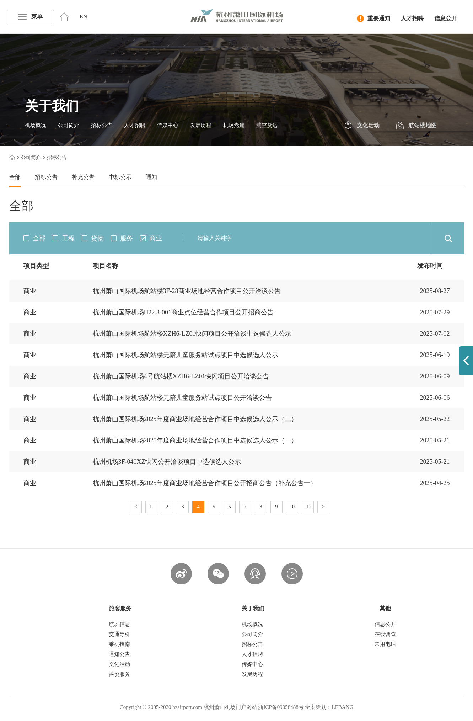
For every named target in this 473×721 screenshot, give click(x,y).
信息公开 (445, 18)
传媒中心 (167, 125)
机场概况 (35, 125)
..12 (308, 506)
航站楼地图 (416, 125)
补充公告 (83, 177)
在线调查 (385, 634)
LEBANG (342, 707)
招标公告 (101, 125)
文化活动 (362, 125)
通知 (151, 177)
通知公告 (119, 654)
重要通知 (373, 18)
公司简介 (68, 125)
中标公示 (120, 177)
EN (83, 17)
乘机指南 (119, 644)
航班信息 (119, 624)
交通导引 (119, 634)
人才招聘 (412, 18)
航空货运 (267, 125)
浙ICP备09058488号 (280, 707)
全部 (15, 177)
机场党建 (233, 125)
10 (292, 506)
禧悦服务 (119, 674)
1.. (151, 506)
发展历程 (200, 125)
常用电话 (385, 644)
